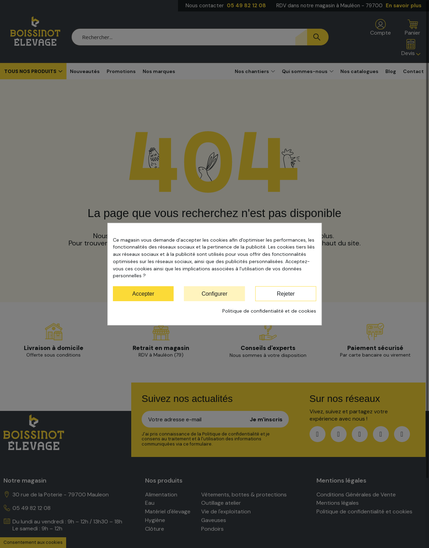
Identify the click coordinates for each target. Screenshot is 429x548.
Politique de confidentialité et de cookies (269, 311)
